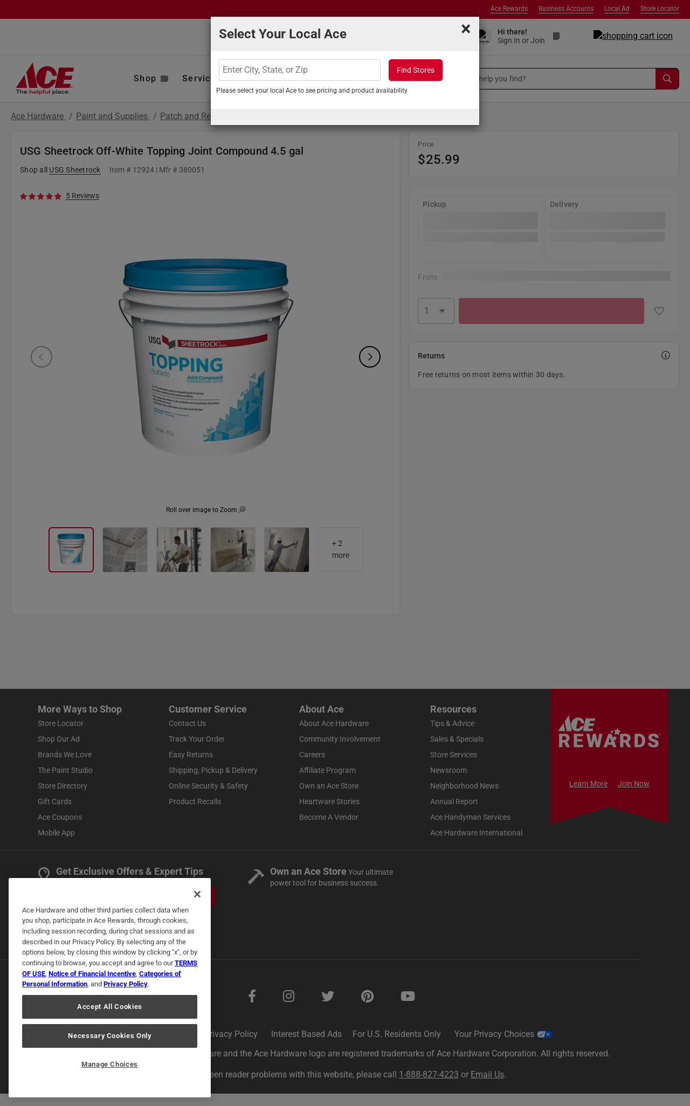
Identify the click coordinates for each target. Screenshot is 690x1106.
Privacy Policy (126, 984)
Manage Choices (109, 1064)
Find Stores (415, 70)
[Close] (197, 894)
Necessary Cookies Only (109, 1036)
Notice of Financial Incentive (92, 974)
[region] (110, 987)
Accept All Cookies (109, 1007)
